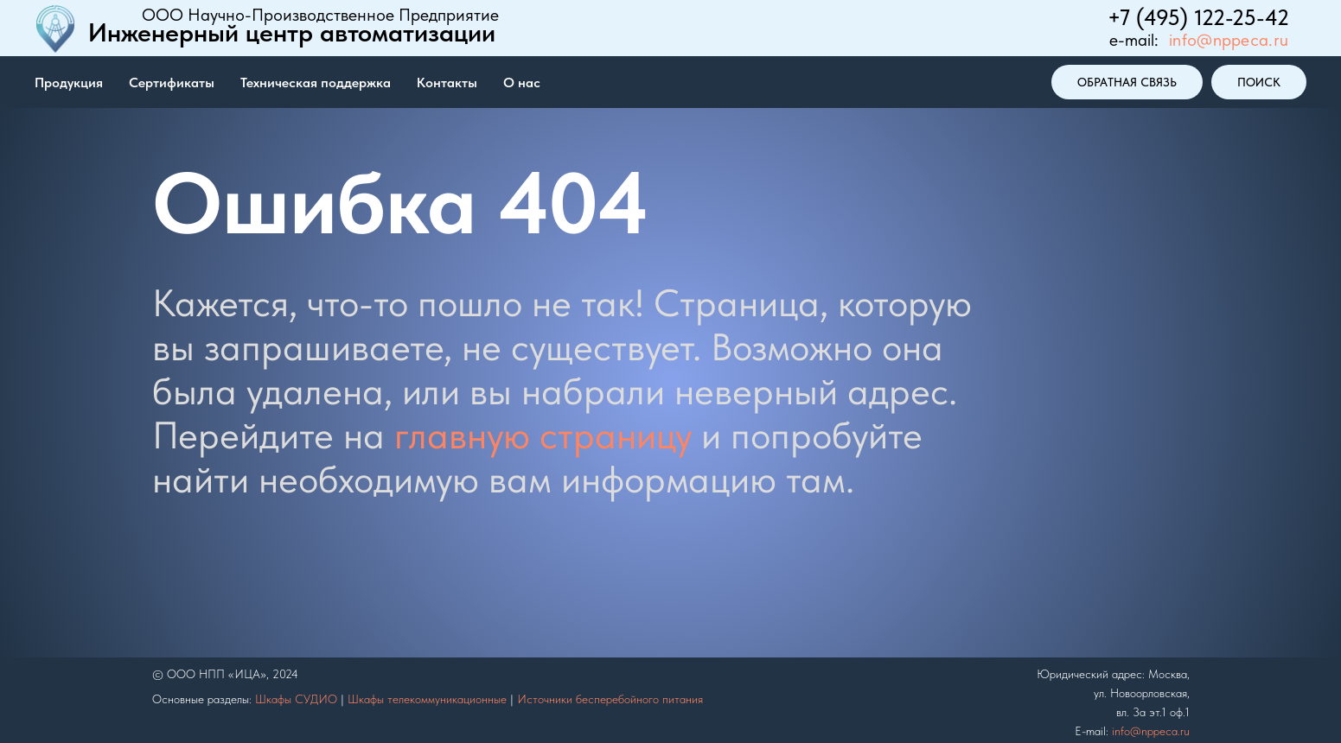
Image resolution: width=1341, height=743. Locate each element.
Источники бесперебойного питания (610, 699)
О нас (521, 82)
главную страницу (543, 435)
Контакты (447, 82)
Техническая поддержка (315, 82)
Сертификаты (171, 82)
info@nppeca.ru (1228, 39)
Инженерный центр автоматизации (291, 32)
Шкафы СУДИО (296, 699)
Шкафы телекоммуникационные (427, 699)
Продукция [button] (69, 82)
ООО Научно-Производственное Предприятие (320, 14)
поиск (1258, 82)
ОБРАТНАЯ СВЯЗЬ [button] (1127, 82)
